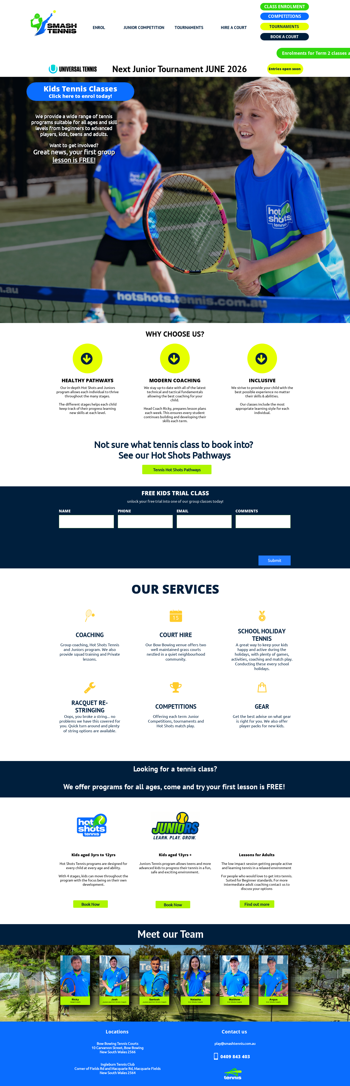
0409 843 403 (235, 1056)
